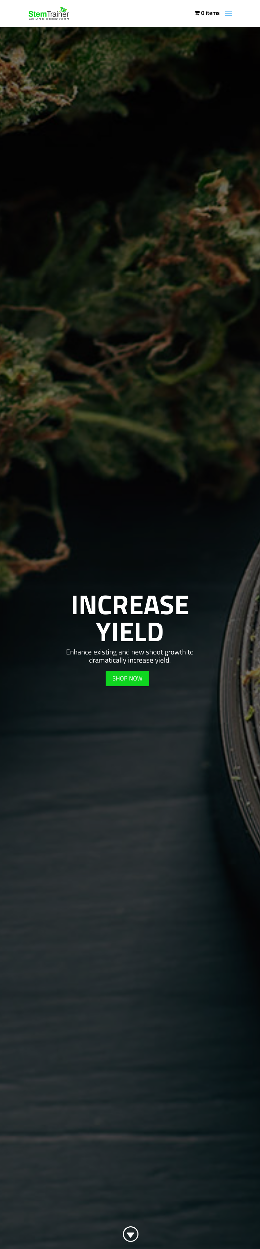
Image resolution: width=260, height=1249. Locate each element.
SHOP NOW (127, 678)
